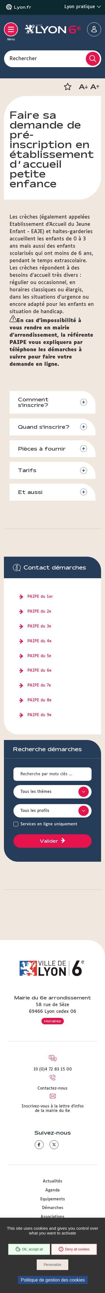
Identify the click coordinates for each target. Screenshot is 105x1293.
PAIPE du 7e (39, 685)
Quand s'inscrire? (43, 427)
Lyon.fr (22, 7)
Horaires (52, 1021)
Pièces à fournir (42, 449)
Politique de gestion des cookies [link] (53, 1280)
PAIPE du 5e (39, 656)
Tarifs (27, 470)
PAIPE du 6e (39, 671)
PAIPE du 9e (39, 715)
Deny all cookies (74, 1249)
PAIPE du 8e (39, 700)
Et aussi (30, 492)
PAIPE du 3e (39, 626)
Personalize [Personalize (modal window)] (52, 1265)
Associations (52, 1217)
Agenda (52, 1190)
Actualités (52, 1181)
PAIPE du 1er (40, 597)
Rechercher (23, 58)
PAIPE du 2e (39, 611)
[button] (67, 87)
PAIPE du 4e (39, 641)
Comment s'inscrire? (33, 402)
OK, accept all (29, 1249)
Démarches (52, 1208)
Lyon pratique (82, 6)
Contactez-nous (52, 1088)
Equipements (52, 1199)
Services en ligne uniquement (48, 824)
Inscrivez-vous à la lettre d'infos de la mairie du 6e (53, 1108)
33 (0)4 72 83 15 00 (52, 1069)
